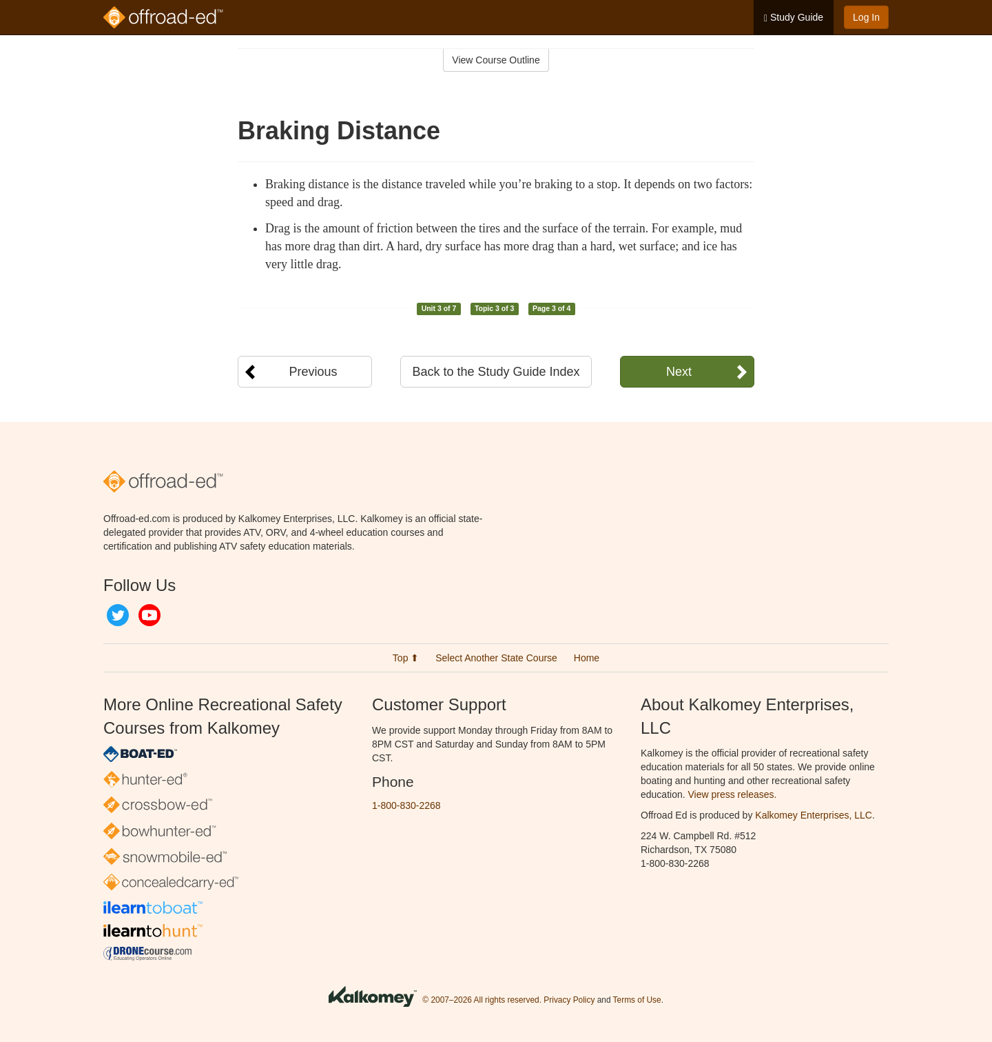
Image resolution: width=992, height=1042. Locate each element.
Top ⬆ (406, 657)
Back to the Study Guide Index (495, 372)
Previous (313, 372)
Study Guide (793, 17)
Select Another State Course (496, 657)
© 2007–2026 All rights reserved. (481, 1000)
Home (586, 657)
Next (679, 372)
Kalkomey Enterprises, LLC (813, 815)
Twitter (118, 615)
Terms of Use (637, 1000)
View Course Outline (495, 60)
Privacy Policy (569, 1000)
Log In (866, 17)
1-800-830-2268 (406, 805)
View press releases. (732, 794)
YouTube (149, 615)
